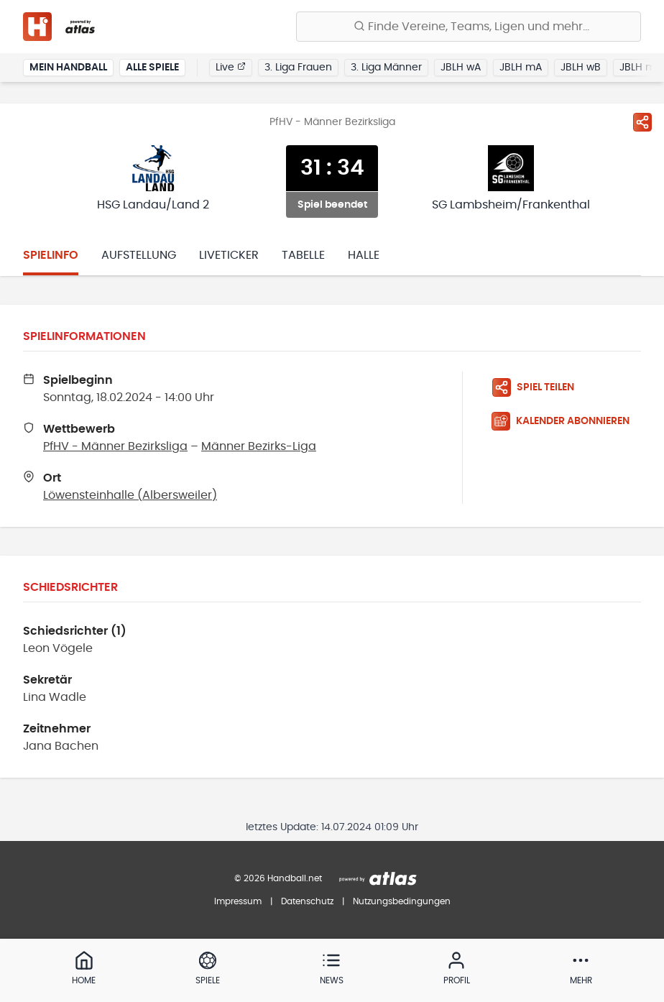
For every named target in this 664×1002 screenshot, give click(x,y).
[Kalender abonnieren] (566, 421)
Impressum (238, 901)
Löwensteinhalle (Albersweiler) (130, 495)
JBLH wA (461, 68)
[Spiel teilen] (642, 122)
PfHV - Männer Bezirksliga (115, 446)
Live (231, 67)
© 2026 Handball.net (278, 878)
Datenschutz (307, 901)
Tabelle (303, 255)
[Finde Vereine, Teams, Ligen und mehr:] (468, 27)
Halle (363, 255)
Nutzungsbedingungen (402, 901)
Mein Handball (68, 68)
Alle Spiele (152, 68)
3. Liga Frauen (298, 68)
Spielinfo (50, 255)
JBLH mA (520, 68)
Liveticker (229, 255)
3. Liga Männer (386, 68)
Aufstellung (138, 255)
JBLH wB (581, 68)
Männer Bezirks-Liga (258, 446)
